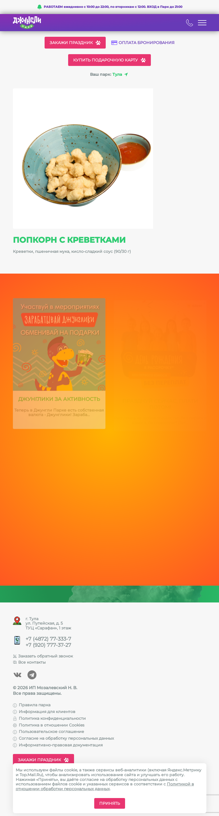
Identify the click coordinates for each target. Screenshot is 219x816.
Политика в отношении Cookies (48, 725)
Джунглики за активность (59, 401)
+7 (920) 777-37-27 (48, 645)
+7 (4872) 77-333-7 (48, 639)
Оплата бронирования (142, 42)
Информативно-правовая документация (58, 745)
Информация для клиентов (44, 711)
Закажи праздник (75, 42)
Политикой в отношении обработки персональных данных (105, 786)
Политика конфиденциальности (49, 718)
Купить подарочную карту (109, 60)
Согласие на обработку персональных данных (63, 738)
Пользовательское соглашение (48, 731)
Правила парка (31, 704)
